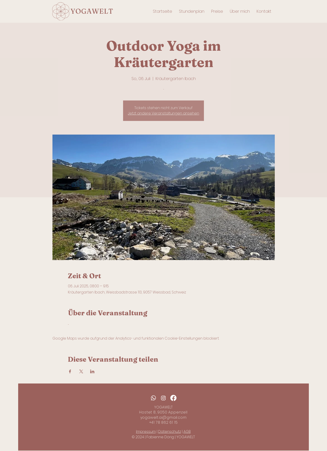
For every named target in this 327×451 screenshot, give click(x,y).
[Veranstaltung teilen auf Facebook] (70, 371)
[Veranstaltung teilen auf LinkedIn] (92, 371)
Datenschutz (169, 431)
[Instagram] (163, 398)
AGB (187, 431)
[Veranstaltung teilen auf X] (81, 371)
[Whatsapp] (153, 398)
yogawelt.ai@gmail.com (163, 417)
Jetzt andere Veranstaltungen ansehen (163, 113)
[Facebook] (173, 398)
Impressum (146, 431)
